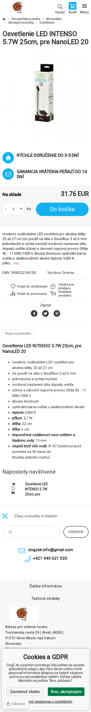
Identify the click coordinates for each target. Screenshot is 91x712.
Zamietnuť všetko (25, 692)
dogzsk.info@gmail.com (50, 549)
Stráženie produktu (64, 293)
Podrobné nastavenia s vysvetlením (45, 701)
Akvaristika (54, 19)
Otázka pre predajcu (66, 286)
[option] (45, 97)
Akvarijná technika (21, 22)
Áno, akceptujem (66, 692)
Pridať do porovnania (32, 294)
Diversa (68, 272)
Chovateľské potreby (25, 19)
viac (16, 263)
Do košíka (62, 209)
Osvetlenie (47, 22)
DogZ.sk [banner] (19, 8)
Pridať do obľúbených (32, 286)
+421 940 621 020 (50, 558)
